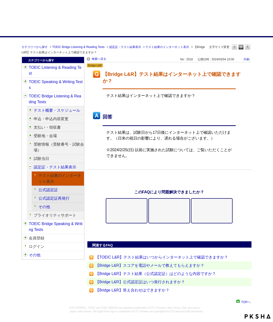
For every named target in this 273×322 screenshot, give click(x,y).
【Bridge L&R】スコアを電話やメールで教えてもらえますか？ (149, 265)
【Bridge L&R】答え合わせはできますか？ (132, 290)
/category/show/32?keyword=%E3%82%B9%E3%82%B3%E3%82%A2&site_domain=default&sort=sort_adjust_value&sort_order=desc (25, 82)
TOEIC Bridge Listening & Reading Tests (78, 47)
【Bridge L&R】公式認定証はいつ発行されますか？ (140, 282)
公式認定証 (48, 190)
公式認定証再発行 (53, 198)
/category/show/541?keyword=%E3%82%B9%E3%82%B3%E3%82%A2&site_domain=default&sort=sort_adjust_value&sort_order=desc (30, 167)
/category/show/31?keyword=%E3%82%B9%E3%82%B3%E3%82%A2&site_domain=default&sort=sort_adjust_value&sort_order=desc (25, 68)
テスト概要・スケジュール (57, 110)
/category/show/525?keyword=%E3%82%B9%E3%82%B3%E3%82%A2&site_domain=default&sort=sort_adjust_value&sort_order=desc (30, 127)
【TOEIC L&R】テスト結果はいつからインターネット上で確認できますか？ (161, 257)
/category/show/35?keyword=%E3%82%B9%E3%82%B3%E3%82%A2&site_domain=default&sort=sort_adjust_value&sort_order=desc (25, 255)
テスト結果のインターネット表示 (167, 47)
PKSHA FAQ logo (258, 316)
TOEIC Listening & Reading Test (55, 70)
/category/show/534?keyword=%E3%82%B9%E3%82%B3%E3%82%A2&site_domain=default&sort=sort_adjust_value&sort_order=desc (30, 159)
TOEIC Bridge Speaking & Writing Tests (56, 227)
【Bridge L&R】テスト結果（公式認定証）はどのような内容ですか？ (155, 274)
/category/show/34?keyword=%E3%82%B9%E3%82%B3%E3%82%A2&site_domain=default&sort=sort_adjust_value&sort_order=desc (25, 224)
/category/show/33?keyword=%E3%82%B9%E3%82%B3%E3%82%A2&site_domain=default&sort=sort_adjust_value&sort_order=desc (25, 96)
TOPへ (246, 301)
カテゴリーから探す (35, 47)
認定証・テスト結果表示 (125, 47)
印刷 (247, 59)
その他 (44, 207)
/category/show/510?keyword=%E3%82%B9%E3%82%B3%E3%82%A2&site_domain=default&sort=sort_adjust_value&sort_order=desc (30, 110)
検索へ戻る (99, 59)
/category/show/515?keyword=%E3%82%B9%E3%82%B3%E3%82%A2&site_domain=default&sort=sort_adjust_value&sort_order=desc (30, 119)
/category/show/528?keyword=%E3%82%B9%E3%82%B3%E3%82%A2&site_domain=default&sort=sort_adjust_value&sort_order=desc (30, 136)
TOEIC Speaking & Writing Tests (56, 85)
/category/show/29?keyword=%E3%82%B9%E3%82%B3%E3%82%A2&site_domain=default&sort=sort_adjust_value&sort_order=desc (25, 238)
